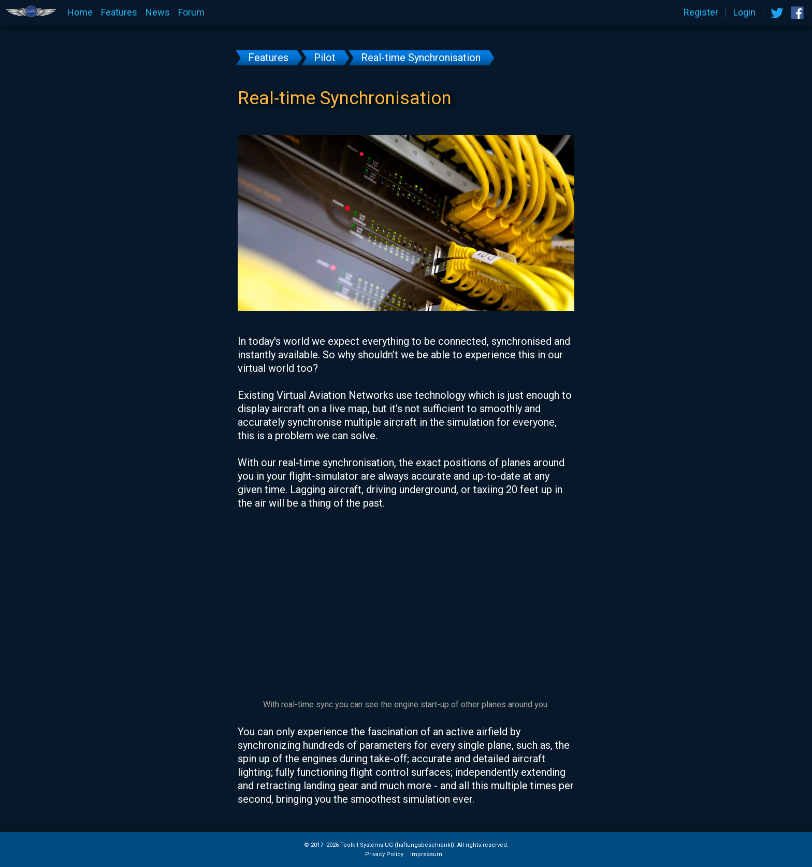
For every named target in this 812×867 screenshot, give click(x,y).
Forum (191, 12)
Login (744, 12)
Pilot (325, 57)
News (158, 12)
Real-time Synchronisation (421, 57)
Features (119, 12)
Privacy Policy (384, 854)
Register (701, 12)
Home (80, 12)
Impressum (426, 854)
